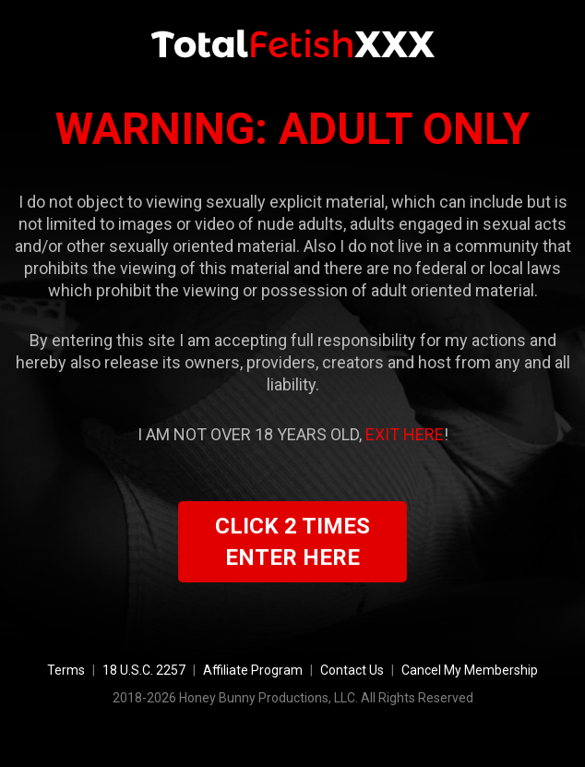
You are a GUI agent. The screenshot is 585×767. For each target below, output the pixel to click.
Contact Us (352, 670)
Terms (66, 670)
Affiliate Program (253, 670)
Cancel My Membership (469, 670)
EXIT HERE (404, 434)
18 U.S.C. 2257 (143, 670)
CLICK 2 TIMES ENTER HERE (292, 541)
